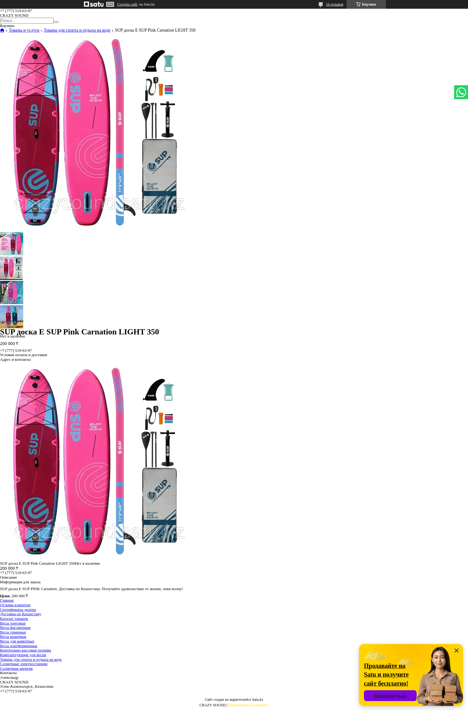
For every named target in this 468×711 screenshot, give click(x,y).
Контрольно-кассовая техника (25, 650)
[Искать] (56, 22)
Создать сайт (127, 4)
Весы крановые (13, 636)
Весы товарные (13, 632)
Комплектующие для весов (23, 654)
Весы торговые (13, 623)
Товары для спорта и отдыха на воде (77, 30)
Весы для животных (17, 641)
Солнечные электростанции (23, 663)
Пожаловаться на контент (248, 705)
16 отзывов (334, 4)
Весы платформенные (18, 645)
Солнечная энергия (16, 668)
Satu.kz (257, 699)
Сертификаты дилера (18, 609)
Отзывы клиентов (15, 605)
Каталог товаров (14, 618)
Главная (7, 600)
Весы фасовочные (15, 627)
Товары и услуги (24, 30)
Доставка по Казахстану (20, 614)
